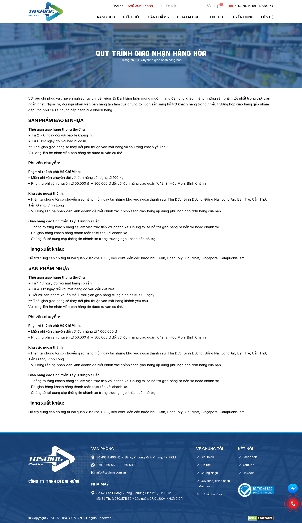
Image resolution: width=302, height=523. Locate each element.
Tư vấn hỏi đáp (211, 494)
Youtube (248, 465)
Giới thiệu (132, 17)
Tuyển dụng (242, 17)
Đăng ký (266, 6)
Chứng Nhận (209, 473)
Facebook (250, 457)
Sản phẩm (157, 17)
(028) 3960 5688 (139, 6)
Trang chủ (105, 17)
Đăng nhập (247, 6)
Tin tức (216, 17)
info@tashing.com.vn (111, 472)
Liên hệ (267, 17)
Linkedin (248, 473)
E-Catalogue (189, 17)
